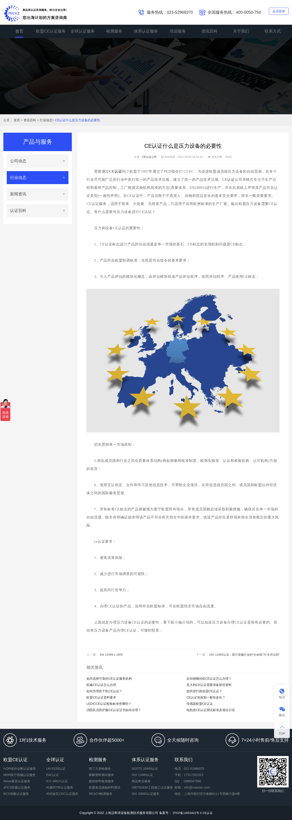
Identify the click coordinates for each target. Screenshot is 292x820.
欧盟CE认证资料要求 (101, 697)
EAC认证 (52, 775)
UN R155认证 (56, 768)
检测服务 (114, 31)
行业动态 (46, 120)
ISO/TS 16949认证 (145, 768)
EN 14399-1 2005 (112, 654)
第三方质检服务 (100, 768)
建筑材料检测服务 (101, 781)
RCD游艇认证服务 (16, 794)
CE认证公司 (149, 157)
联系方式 (273, 31)
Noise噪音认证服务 (16, 781)
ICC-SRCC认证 (57, 781)
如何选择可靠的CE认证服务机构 (109, 678)
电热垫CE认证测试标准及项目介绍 (211, 710)
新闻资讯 (18, 194)
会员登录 (277, 12)
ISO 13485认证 (142, 775)
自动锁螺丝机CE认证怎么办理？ (209, 678)
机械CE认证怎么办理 (101, 685)
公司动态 (18, 161)
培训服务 (178, 31)
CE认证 (228, 179)
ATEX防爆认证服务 (16, 787)
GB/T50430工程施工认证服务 (152, 787)
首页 (19, 31)
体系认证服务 (146, 31)
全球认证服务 (82, 31)
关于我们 (241, 31)
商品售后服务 (141, 781)
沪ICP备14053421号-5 (186, 813)
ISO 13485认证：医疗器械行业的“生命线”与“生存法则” (242, 654)
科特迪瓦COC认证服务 (62, 794)
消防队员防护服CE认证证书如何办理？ (113, 710)
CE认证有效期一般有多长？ (206, 697)
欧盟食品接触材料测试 (104, 787)
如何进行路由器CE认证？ (204, 691)
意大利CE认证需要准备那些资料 (209, 685)
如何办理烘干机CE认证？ (104, 691)
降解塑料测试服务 (101, 775)
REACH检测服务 (100, 794)
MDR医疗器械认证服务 (19, 775)
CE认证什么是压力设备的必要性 (77, 120)
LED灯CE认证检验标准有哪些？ (109, 703)
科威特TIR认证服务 (59, 787)
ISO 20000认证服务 (145, 794)
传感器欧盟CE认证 (200, 703)
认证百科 (18, 210)
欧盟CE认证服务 (51, 31)
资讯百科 (209, 31)
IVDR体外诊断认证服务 (19, 768)
